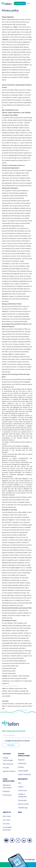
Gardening (22, 727)
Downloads (22, 764)
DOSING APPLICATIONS (24, 718)
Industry (21, 731)
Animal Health (23, 734)
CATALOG (6, 717)
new (20, 776)
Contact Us (24, 3)
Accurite (5, 731)
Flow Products (7, 728)
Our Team (5, 784)
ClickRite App (23, 771)
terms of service (23, 704)
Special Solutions (8, 735)
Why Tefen (6, 780)
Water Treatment (24, 738)
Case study (22, 754)
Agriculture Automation (6, 750)
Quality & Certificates (22, 759)
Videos (20, 750)
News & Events (23, 768)
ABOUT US (6, 776)
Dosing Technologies (7, 722)
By (30, 823)
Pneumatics (6, 759)
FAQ (19, 747)
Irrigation (21, 723)
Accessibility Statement (6, 792)
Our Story (5, 787)
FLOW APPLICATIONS (8, 744)
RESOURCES (22, 743)
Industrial (5, 755)
